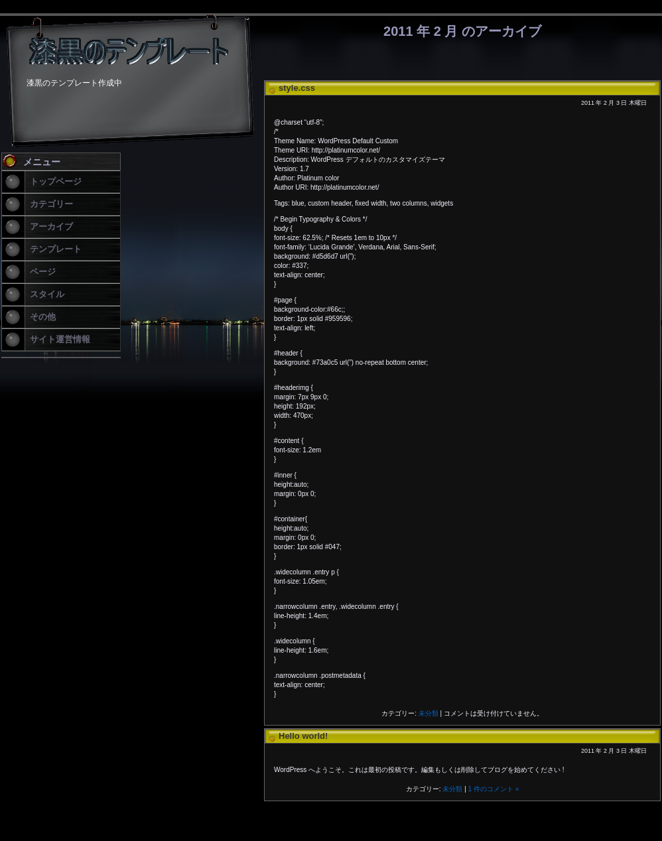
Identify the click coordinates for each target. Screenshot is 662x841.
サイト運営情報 (60, 339)
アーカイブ (51, 226)
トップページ (56, 181)
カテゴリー (51, 204)
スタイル (47, 294)
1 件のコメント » (493, 789)
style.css (297, 88)
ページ (43, 272)
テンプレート (56, 249)
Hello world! (303, 736)
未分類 (428, 713)
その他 (43, 317)
